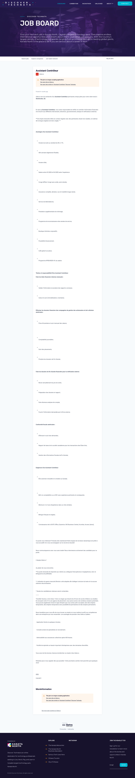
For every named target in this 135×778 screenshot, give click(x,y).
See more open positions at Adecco (51, 710)
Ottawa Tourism (53, 758)
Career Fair (73, 3)
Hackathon (86, 3)
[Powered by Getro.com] (67, 725)
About (109, 3)
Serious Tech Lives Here (56, 754)
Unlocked (99, 3)
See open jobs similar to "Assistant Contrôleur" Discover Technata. (58, 84)
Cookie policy (71, 729)
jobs (25, 59)
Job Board (61, 3)
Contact (125, 3)
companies (37, 59)
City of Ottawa (53, 762)
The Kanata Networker (56, 745)
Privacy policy (63, 729)
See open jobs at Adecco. (47, 82)
